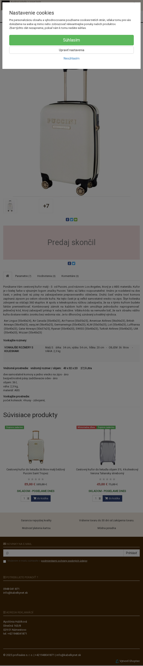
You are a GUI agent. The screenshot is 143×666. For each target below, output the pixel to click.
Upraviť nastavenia (71, 50)
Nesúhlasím (72, 58)
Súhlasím (71, 40)
